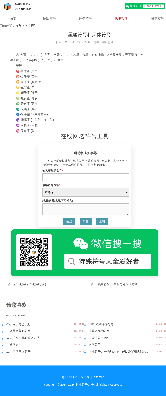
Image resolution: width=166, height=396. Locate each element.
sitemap (99, 377)
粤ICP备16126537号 (75, 377)
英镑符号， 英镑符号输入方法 (117, 284)
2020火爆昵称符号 (101, 324)
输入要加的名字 (52, 170)
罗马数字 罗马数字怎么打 (31, 284)
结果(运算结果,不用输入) (57, 200)
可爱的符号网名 (99, 338)
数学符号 (85, 18)
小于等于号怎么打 (18, 324)
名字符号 (95, 344)
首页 (13, 18)
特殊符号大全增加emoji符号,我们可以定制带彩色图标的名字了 (119, 351)
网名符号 (121, 18)
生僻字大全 (14, 344)
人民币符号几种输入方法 (23, 338)
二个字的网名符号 (18, 351)
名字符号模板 (51, 185)
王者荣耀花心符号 (18, 331)
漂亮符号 (157, 18)
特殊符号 (49, 18)
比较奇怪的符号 (99, 331)
